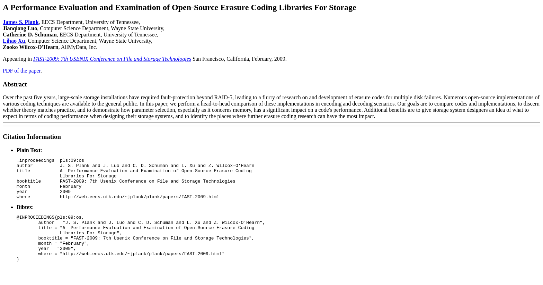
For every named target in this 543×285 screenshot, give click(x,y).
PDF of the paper (22, 71)
